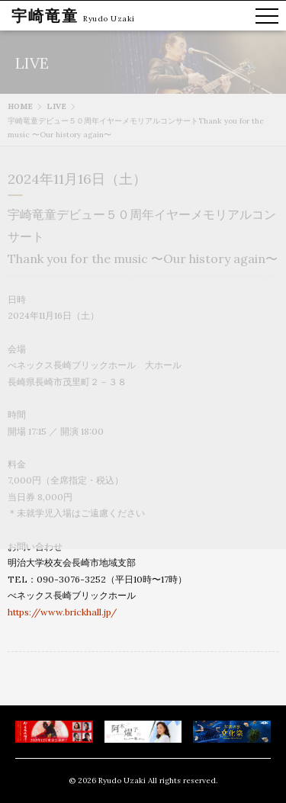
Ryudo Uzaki (109, 19)
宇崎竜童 (45, 15)
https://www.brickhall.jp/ (62, 612)
